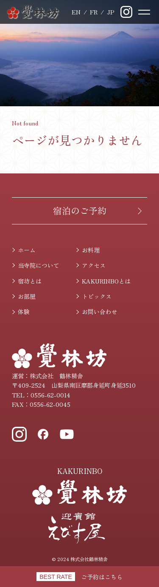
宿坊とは (30, 281)
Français (93, 12)
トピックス (97, 296)
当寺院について (38, 265)
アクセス (94, 265)
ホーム (27, 250)
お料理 (91, 250)
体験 (24, 311)
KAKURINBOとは (106, 281)
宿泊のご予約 (79, 210)
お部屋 (27, 296)
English (76, 12)
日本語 (110, 12)
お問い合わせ (99, 311)
